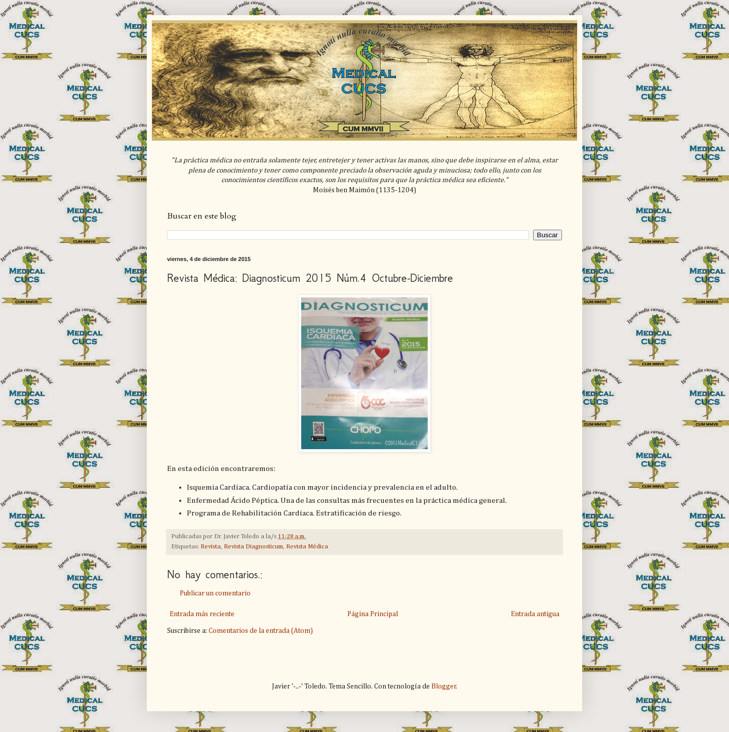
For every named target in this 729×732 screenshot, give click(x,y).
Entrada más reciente (202, 614)
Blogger (443, 686)
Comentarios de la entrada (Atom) (261, 630)
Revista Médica (307, 546)
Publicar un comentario (215, 593)
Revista (210, 546)
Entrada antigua (535, 614)
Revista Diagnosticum (253, 546)
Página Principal (372, 614)
